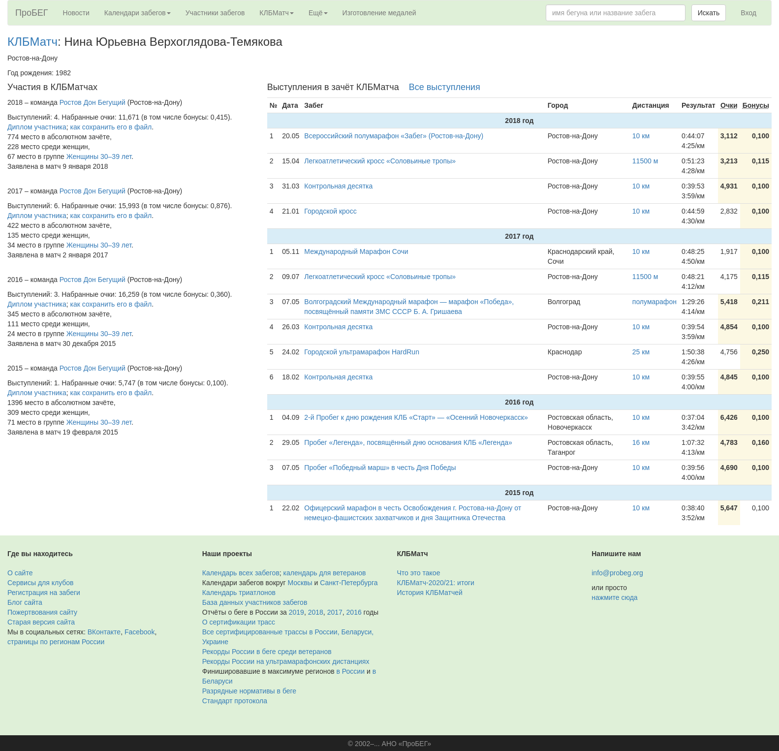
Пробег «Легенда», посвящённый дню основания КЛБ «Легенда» (408, 442)
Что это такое (418, 573)
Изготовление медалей (379, 13)
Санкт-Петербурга (348, 583)
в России (351, 671)
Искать (709, 13)
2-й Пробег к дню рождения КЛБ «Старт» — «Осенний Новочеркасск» (416, 417)
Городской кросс (330, 211)
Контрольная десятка (338, 186)
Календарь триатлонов (239, 592)
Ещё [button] (318, 13)
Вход (748, 13)
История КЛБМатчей (430, 592)
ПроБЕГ (31, 13)
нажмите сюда (614, 597)
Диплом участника (36, 127)
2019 (296, 612)
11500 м (645, 161)
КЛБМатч (32, 41)
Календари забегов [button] (137, 13)
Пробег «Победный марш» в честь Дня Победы (380, 467)
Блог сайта (24, 602)
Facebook (140, 632)
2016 (354, 612)
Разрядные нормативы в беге (249, 691)
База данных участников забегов (255, 602)
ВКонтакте (104, 632)
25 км (641, 352)
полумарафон (654, 302)
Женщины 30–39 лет (98, 156)
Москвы (299, 583)
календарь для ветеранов (324, 573)
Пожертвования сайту (42, 612)
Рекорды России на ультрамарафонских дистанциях (286, 661)
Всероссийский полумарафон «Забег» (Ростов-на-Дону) (393, 136)
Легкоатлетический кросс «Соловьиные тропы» (380, 161)
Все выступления (444, 87)
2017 (335, 612)
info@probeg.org (617, 573)
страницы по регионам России (55, 642)
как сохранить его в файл (111, 127)
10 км (641, 136)
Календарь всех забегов (241, 573)
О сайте (19, 573)
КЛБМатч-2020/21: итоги (435, 583)
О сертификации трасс (238, 622)
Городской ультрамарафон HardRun (361, 352)
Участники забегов (215, 13)
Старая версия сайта (41, 622)
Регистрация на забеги (43, 592)
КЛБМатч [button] (276, 13)
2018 (315, 612)
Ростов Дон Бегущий (92, 102)
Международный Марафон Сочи (356, 251)
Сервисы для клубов (40, 583)
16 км (641, 442)
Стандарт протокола (234, 701)
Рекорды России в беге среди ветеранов (267, 652)
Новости (76, 13)
